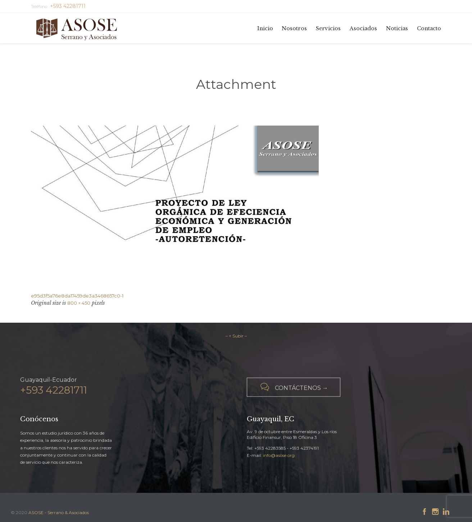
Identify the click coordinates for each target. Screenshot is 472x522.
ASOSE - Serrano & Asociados (58, 512)
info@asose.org (279, 455)
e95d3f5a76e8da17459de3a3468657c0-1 (77, 296)
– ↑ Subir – (236, 336)
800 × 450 (78, 303)
